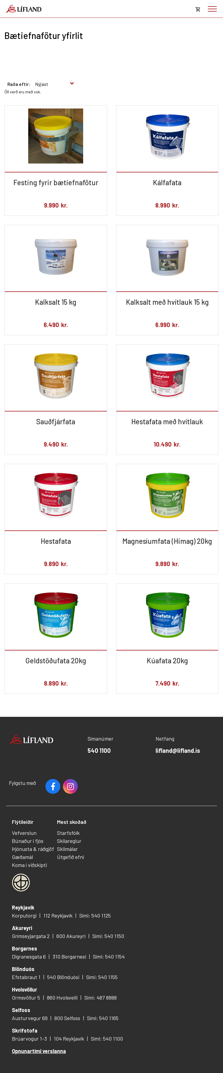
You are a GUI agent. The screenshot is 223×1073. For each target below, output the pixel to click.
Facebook (52, 786)
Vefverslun (24, 833)
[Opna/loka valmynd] (212, 9)
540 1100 (99, 750)
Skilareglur (69, 841)
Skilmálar (67, 849)
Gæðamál (22, 857)
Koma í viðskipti (29, 865)
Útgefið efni (70, 857)
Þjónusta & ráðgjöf (33, 849)
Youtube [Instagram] (70, 786)
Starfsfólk (68, 833)
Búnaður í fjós (27, 841)
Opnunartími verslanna (39, 1051)
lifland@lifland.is (178, 750)
